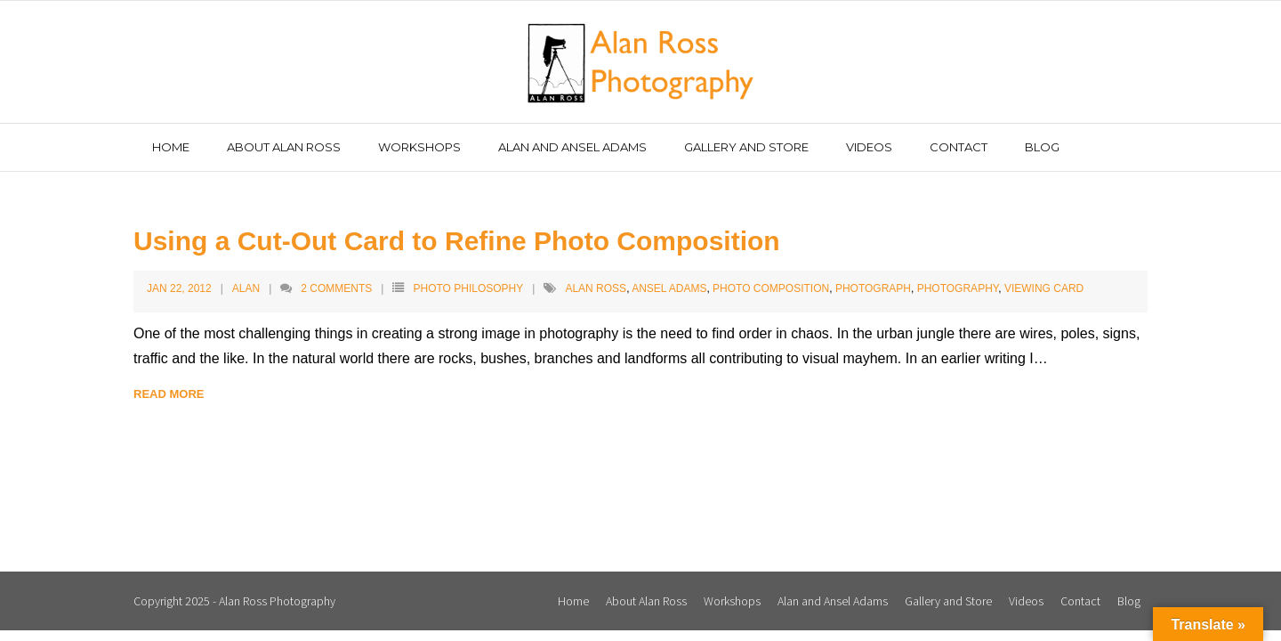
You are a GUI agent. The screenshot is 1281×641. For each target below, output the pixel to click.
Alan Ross (595, 288)
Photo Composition (771, 288)
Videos (1026, 601)
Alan (246, 288)
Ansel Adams (669, 288)
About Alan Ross (646, 601)
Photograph (873, 288)
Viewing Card (1044, 288)
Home (573, 601)
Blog (1128, 601)
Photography (958, 288)
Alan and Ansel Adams (832, 601)
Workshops (732, 601)
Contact (1080, 601)
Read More (168, 394)
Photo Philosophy (468, 288)
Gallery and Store (948, 601)
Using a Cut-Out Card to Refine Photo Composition (456, 241)
